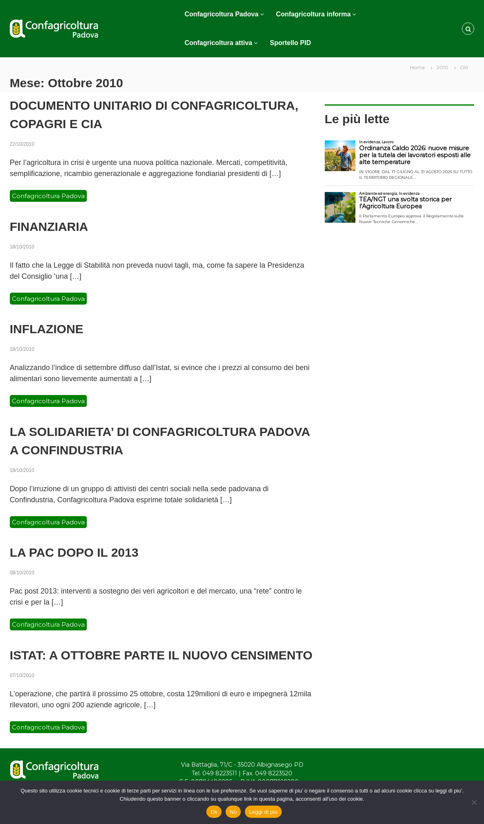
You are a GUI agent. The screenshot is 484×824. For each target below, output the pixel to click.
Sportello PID (290, 42)
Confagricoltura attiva (218, 42)
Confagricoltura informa (313, 14)
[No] (474, 802)
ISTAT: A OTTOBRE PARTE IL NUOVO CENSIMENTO (161, 655)
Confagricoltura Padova (221, 14)
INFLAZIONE (47, 329)
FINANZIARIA (49, 226)
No (233, 812)
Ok (213, 812)
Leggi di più (263, 812)
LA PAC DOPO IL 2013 (74, 552)
